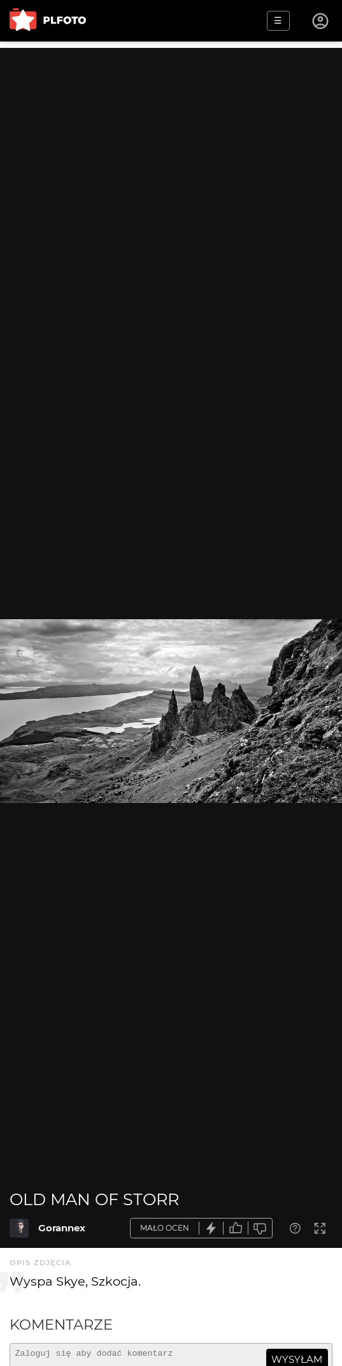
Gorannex (61, 1228)
